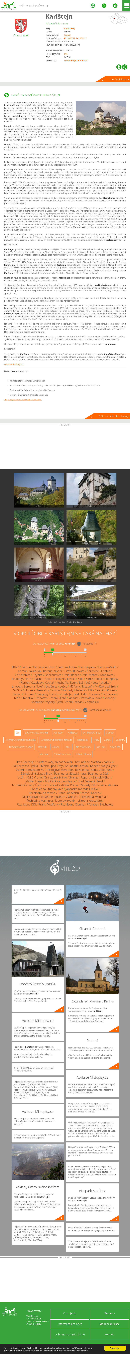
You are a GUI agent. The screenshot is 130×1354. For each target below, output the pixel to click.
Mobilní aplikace (109, 1324)
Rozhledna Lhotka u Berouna (93, 770)
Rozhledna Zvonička (93, 797)
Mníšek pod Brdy (105, 686)
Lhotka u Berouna (23, 686)
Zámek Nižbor (102, 777)
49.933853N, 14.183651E (75, 38)
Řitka (91, 690)
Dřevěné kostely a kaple (21, 746)
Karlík (89, 679)
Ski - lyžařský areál (92, 732)
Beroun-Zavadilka (29, 671)
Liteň (40, 686)
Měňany (74, 686)
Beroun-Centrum (44, 667)
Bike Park (100, 746)
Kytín (73, 682)
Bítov (67, 671)
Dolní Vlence (90, 675)
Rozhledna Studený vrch (47, 789)
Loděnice (51, 686)
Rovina (111, 690)
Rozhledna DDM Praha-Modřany (37, 804)
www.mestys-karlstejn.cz (75, 60)
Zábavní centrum (62, 754)
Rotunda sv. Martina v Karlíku (94, 762)
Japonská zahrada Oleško (82, 789)
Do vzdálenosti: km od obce (54, 643)
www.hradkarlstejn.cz (13, 364)
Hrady (96, 739)
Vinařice (73, 698)
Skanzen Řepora (79, 777)
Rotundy (42, 746)
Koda (98, 679)
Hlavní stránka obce (119, 79)
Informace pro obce (70, 1324)
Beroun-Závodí (52, 671)
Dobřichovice (53, 675)
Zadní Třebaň (74, 702)
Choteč (105, 671)
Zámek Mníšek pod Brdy (36, 773)
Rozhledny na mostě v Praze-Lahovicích (54, 793)
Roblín (100, 690)
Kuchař (49, 682)
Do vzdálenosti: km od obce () (50, 709)
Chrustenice (22, 675)
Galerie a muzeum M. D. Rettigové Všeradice (44, 770)
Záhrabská (92, 702)
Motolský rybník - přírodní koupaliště (78, 800)
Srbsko (55, 694)
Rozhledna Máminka (40, 800)
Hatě (28, 679)
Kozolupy (37, 682)
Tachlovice (109, 694)
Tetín (17, 698)
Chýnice (38, 675)
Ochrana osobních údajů (70, 1334)
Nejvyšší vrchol (83, 746)
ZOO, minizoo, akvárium (36, 732)
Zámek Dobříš (90, 793)
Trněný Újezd (57, 698)
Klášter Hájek (34, 781)
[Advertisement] (65, 447)
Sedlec (17, 694)
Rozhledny (82, 739)
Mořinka (29, 690)
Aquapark (58, 732)
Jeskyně (55, 746)
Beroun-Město (107, 667)
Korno (25, 682)
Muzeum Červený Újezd (27, 785)
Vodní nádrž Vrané (30, 777)
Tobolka (28, 698)
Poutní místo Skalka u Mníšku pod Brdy (38, 766)
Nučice (55, 690)
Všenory (109, 698)
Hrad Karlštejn (25, 762)
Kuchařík (62, 682)
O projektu (69, 1313)
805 (66, 53)
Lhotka (104, 682)
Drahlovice (106, 675)
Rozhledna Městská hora (70, 773)
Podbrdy (67, 690)
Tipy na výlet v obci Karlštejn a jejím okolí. (23, 399)
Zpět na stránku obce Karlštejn (113, 416)
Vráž (99, 698)
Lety (95, 682)
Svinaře (95, 694)
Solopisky (42, 694)
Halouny (17, 679)
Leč (81, 682)
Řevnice (80, 690)
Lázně (68, 746)
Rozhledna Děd (98, 773)
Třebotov (41, 698)
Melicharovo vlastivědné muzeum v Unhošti (50, 797)
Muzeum (43, 754)
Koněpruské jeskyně (103, 766)
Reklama (109, 1313)
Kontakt (109, 1334)
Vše (17, 732)
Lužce (63, 686)
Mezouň (87, 686)
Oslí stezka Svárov (55, 777)
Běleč (15, 667)
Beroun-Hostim (67, 667)
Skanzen (110, 732)
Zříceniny (120, 739)
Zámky (107, 739)
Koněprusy (111, 679)
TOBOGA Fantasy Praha (60, 781)
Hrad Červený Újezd (90, 781)
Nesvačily (43, 690)
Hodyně (60, 679)
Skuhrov (29, 694)
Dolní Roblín (71, 675)
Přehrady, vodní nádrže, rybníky (20, 739)
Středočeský (69, 28)
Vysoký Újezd (54, 702)
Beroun (67, 35)
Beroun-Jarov (87, 667)
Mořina (17, 690)
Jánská (71, 679)
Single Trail (115, 746)
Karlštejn (59, 16)
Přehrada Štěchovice (100, 804)
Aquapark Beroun (76, 766)
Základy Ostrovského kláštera (99, 785)
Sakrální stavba (83, 754)
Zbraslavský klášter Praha (61, 785)
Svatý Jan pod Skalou (75, 694)
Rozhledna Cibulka (72, 804)
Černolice (93, 671)
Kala (80, 679)
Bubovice (78, 671)
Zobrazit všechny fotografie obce (65, 622)
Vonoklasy (87, 698)
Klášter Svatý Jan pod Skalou (55, 762)
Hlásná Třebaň (43, 679)
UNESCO (72, 732)
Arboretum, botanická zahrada (56, 739)
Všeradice (37, 702)
